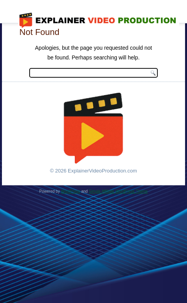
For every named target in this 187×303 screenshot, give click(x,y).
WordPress (70, 191)
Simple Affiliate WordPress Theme (118, 191)
